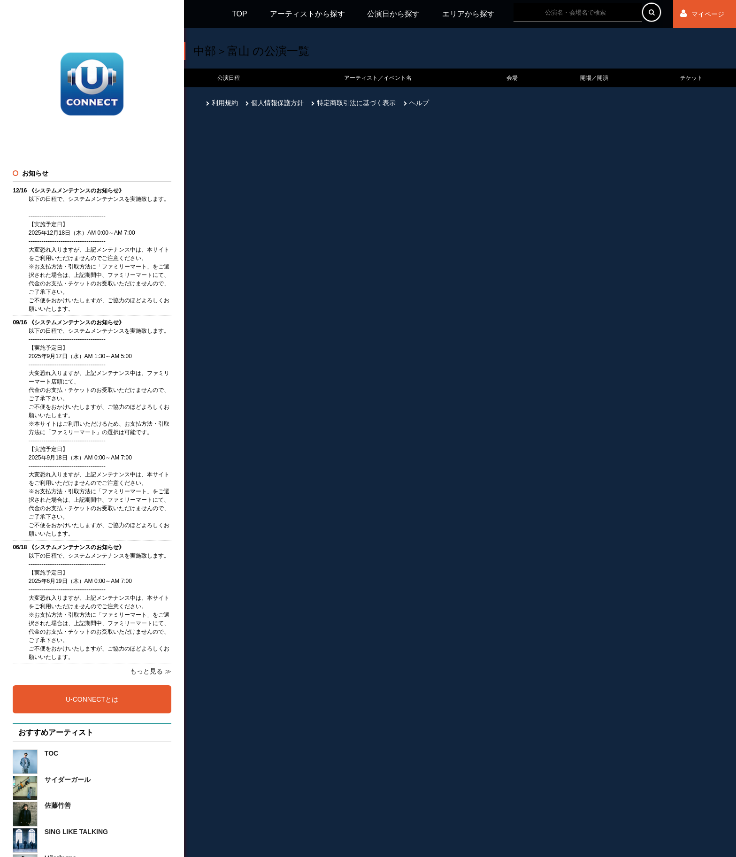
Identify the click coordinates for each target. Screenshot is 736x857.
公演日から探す (393, 14)
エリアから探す (468, 14)
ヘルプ (416, 102)
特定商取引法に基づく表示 (353, 102)
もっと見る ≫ (150, 671)
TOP (239, 14)
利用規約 (222, 102)
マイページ (702, 13)
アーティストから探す (307, 14)
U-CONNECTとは (92, 699)
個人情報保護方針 (274, 102)
